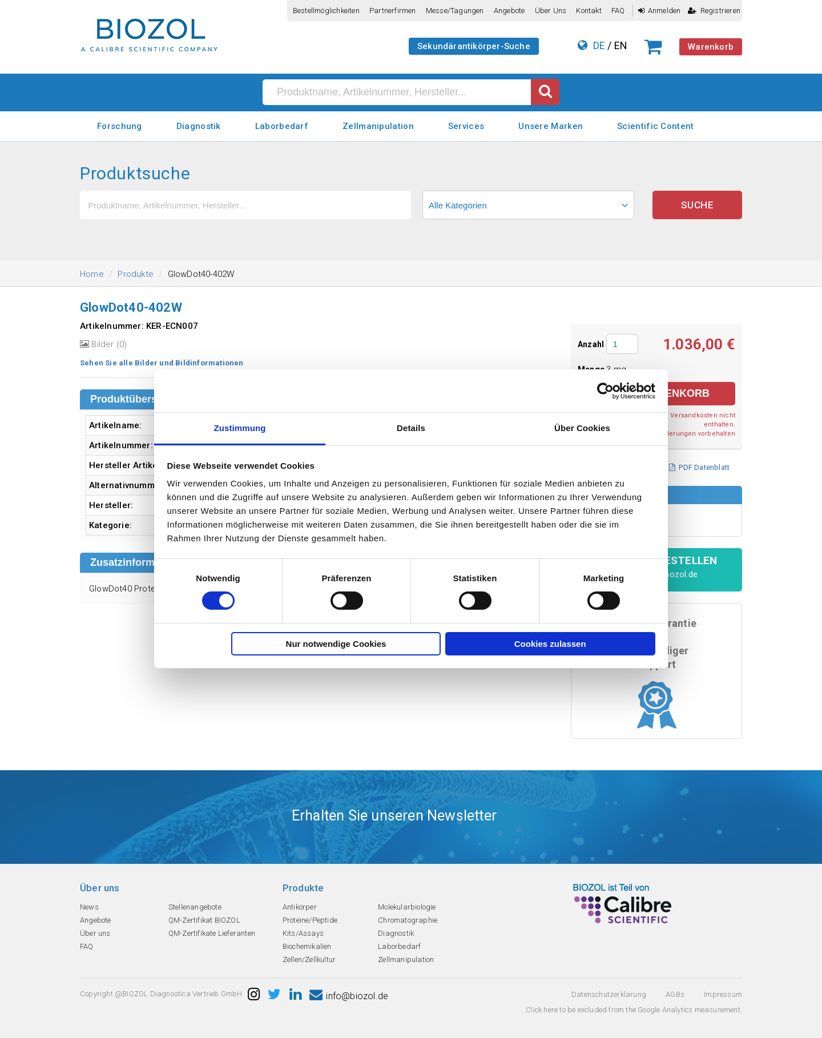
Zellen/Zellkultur (309, 959)
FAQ (618, 10)
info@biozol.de (348, 996)
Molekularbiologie (407, 907)
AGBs (675, 994)
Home (92, 274)
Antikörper (300, 907)
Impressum (723, 994)
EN (620, 45)
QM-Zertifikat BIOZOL (204, 920)
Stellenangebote (194, 907)
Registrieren (714, 10)
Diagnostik (198, 126)
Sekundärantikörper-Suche (473, 46)
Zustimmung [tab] (240, 428)
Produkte (136, 274)
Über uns (551, 10)
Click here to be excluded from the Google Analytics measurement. (634, 1009)
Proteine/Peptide (310, 920)
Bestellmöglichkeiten (326, 10)
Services (466, 126)
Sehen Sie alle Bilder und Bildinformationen (162, 363)
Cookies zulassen (550, 644)
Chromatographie (407, 920)
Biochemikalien (307, 946)
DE (599, 45)
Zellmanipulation (378, 126)
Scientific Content (655, 126)
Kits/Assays (303, 933)
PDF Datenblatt (699, 467)
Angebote (509, 10)
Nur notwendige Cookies (336, 644)
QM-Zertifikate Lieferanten (211, 933)
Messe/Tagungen (455, 10)
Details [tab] (411, 428)
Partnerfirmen (392, 10)
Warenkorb (711, 47)
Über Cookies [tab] (582, 428)
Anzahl (591, 344)
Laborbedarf (281, 126)
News (89, 907)
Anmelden (659, 10)
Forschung (119, 126)
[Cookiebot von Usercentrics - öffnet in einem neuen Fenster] (605, 390)
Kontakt (588, 10)
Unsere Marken (550, 126)
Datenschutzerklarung (608, 994)
